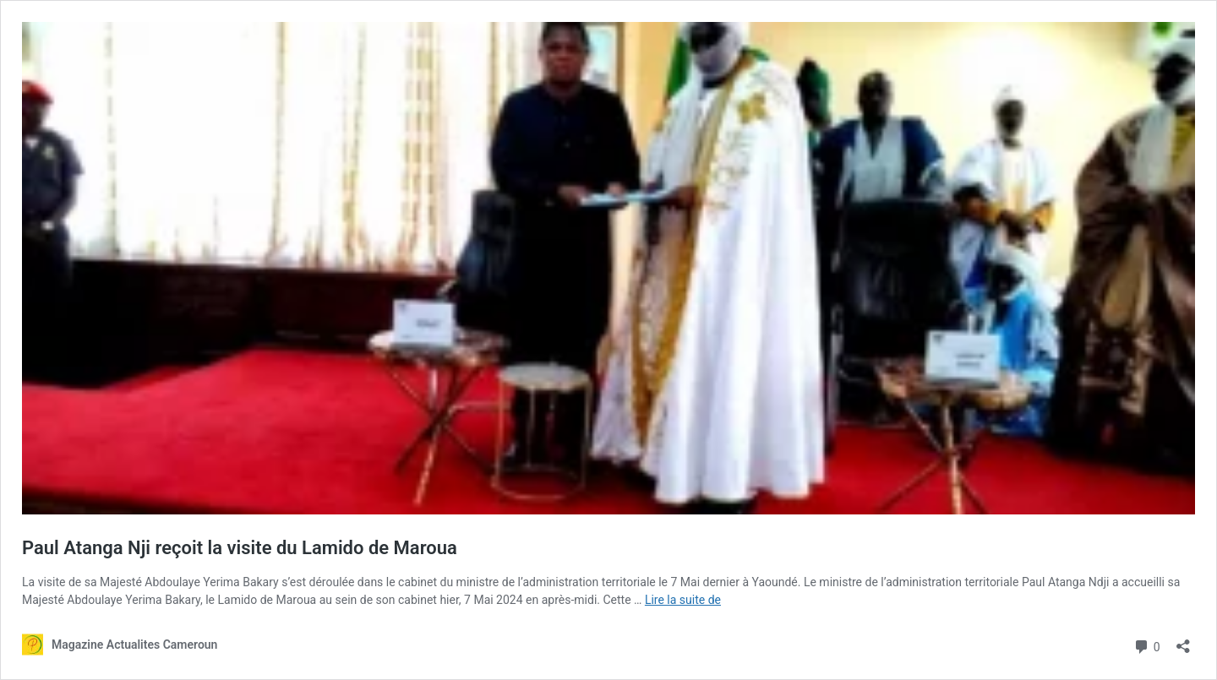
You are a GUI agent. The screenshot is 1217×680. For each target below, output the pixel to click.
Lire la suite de (683, 600)
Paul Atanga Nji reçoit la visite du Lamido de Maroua (239, 547)
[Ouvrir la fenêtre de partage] (1183, 641)
